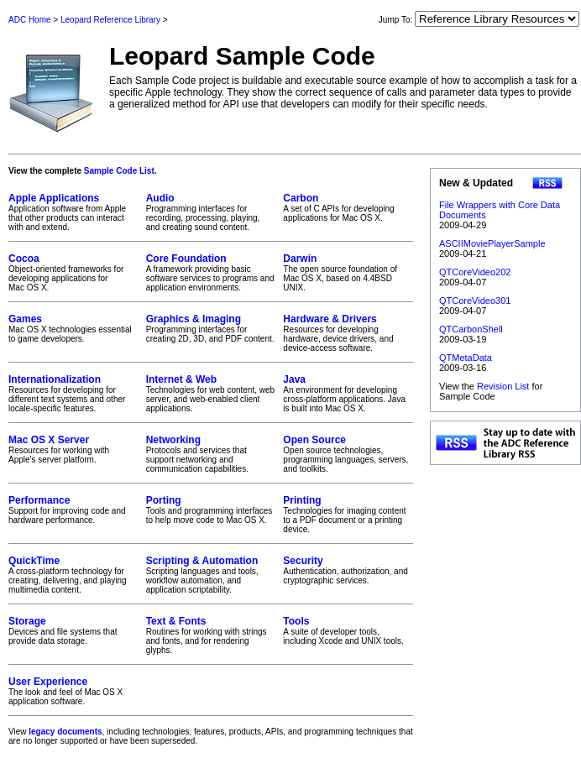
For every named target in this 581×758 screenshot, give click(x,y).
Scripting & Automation (202, 561)
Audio (160, 198)
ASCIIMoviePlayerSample (492, 243)
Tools (296, 621)
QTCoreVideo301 (474, 300)
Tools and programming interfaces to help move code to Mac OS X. (211, 509)
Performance (39, 500)
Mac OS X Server (48, 440)
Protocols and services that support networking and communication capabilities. (211, 453)
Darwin (300, 258)
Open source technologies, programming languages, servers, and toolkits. (348, 453)
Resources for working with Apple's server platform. (73, 449)
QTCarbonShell (471, 329)
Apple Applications (53, 198)
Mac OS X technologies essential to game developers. (73, 328)
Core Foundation (186, 258)
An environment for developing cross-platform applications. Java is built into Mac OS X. (348, 393)
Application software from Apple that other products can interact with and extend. (73, 212)
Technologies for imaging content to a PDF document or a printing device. (348, 514)
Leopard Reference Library (110, 19)
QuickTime (34, 561)
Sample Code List (119, 170)
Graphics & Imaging (193, 319)
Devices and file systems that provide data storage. (73, 630)
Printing (302, 500)
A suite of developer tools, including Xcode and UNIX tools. (348, 630)
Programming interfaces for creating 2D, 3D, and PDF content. (211, 328)
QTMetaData (465, 358)
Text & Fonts (176, 621)
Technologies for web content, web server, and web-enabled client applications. (211, 393)
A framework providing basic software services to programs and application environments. (211, 272)
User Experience (47, 681)
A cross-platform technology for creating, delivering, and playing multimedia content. (73, 574)
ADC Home (29, 19)
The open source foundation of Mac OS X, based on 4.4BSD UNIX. (348, 272)
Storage (27, 621)
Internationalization (54, 379)
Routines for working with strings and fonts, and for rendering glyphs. (211, 635)
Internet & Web (181, 379)
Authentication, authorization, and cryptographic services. (348, 570)
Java (294, 379)
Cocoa (23, 258)
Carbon (300, 198)
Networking (173, 440)
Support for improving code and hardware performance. (73, 509)
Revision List (503, 386)
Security (302, 561)
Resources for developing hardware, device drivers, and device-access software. (348, 333)
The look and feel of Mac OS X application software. (73, 691)
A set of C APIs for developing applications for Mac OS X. (348, 207)
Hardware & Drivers (329, 319)
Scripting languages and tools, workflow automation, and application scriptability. (211, 574)
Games (25, 319)
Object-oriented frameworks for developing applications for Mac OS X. (73, 272)
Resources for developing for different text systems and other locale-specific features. (73, 393)
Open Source (314, 440)
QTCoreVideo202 (474, 272)
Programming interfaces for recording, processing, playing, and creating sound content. (211, 212)
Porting (163, 500)
